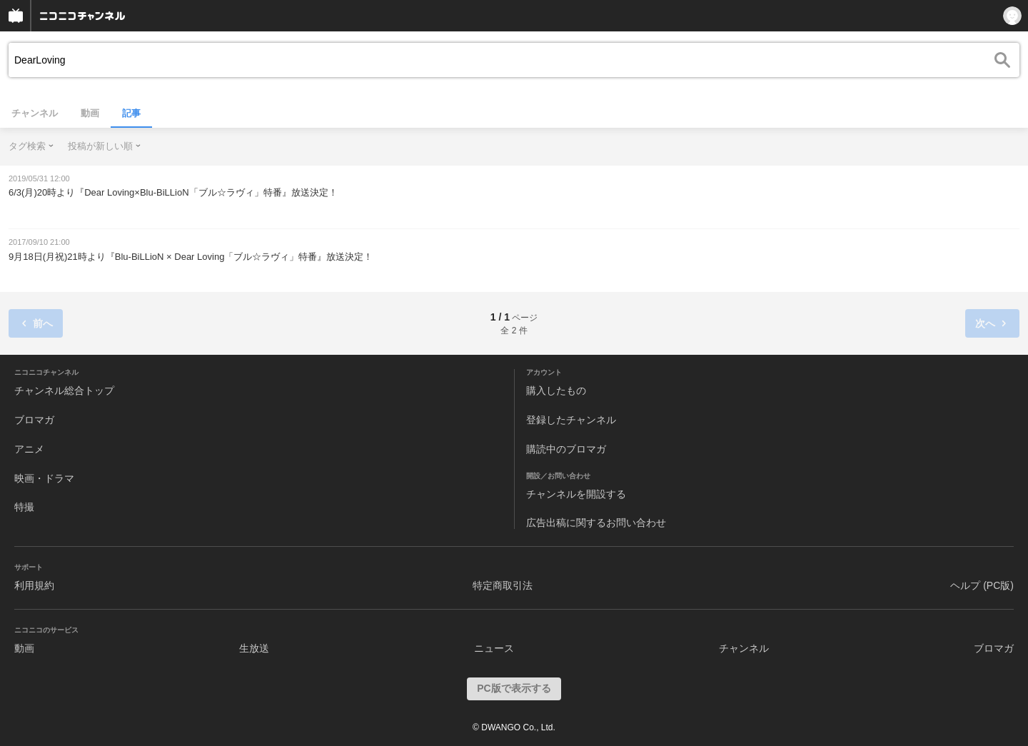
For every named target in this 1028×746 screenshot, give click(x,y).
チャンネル (34, 113)
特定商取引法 (503, 585)
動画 (90, 113)
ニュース (494, 648)
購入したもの (556, 390)
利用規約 (34, 585)
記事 (131, 113)
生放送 (254, 648)
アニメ (29, 449)
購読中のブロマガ (566, 449)
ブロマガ (34, 419)
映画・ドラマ (44, 478)
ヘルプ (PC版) (982, 585)
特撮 (24, 507)
